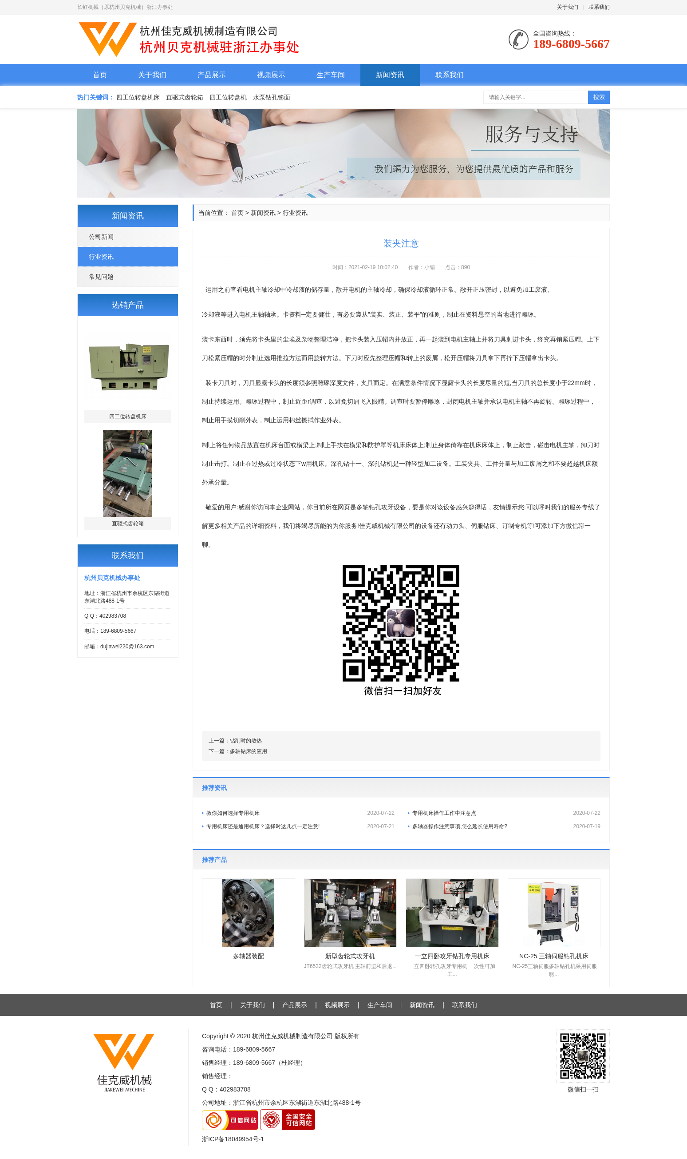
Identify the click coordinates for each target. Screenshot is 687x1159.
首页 (100, 75)
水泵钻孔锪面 (271, 97)
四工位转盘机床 (138, 97)
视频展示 (271, 75)
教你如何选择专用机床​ (300, 813)
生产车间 (330, 75)
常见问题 (101, 276)
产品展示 (211, 75)
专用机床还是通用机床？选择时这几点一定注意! (300, 826)
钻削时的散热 (246, 741)
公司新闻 (101, 236)
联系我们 (599, 7)
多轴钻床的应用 (248, 751)
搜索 (599, 97)
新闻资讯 (390, 75)
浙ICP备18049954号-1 (233, 1139)
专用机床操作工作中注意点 (506, 813)
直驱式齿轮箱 (184, 97)
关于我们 (567, 7)
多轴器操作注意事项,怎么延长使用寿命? (506, 826)
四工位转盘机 (228, 97)
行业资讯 (101, 256)
